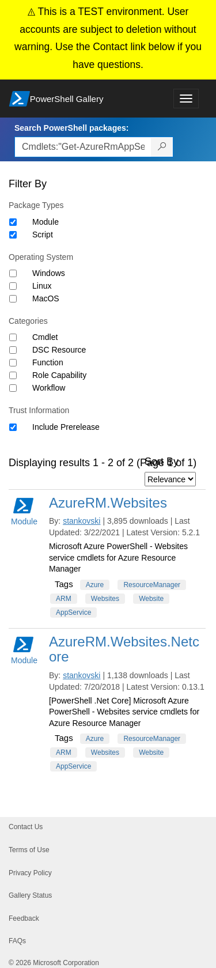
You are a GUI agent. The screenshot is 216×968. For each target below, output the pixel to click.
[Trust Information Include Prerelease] (13, 427)
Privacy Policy (30, 873)
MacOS (45, 298)
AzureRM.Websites (108, 503)
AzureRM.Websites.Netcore (124, 649)
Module (45, 221)
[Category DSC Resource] (13, 350)
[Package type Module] (13, 222)
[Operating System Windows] (13, 273)
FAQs (17, 941)
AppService (73, 612)
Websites (105, 599)
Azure (95, 585)
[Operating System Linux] (13, 286)
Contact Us (26, 827)
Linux (41, 285)
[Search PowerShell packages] (162, 147)
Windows (48, 273)
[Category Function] (13, 362)
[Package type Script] (13, 235)
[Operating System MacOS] (13, 298)
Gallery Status (30, 895)
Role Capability (59, 375)
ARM (63, 599)
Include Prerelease (66, 427)
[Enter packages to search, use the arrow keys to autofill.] (82, 147)
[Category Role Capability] (13, 375)
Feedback (24, 918)
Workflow (48, 387)
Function (47, 362)
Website (151, 599)
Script (42, 234)
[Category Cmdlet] (13, 337)
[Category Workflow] (13, 388)
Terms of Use (29, 850)
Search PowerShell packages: (71, 128)
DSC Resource (59, 349)
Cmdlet (45, 337)
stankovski (81, 520)
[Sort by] (170, 479)
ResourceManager (151, 585)
